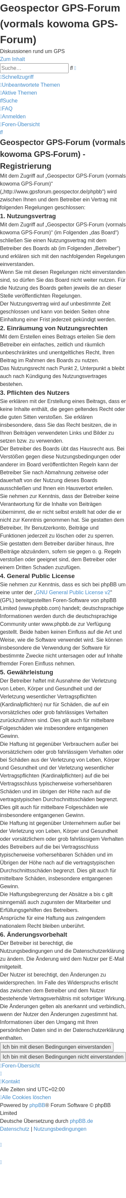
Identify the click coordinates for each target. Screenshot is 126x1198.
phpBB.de (81, 1121)
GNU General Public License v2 (73, 592)
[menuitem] (30, 85)
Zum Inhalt (12, 59)
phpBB (37, 1105)
